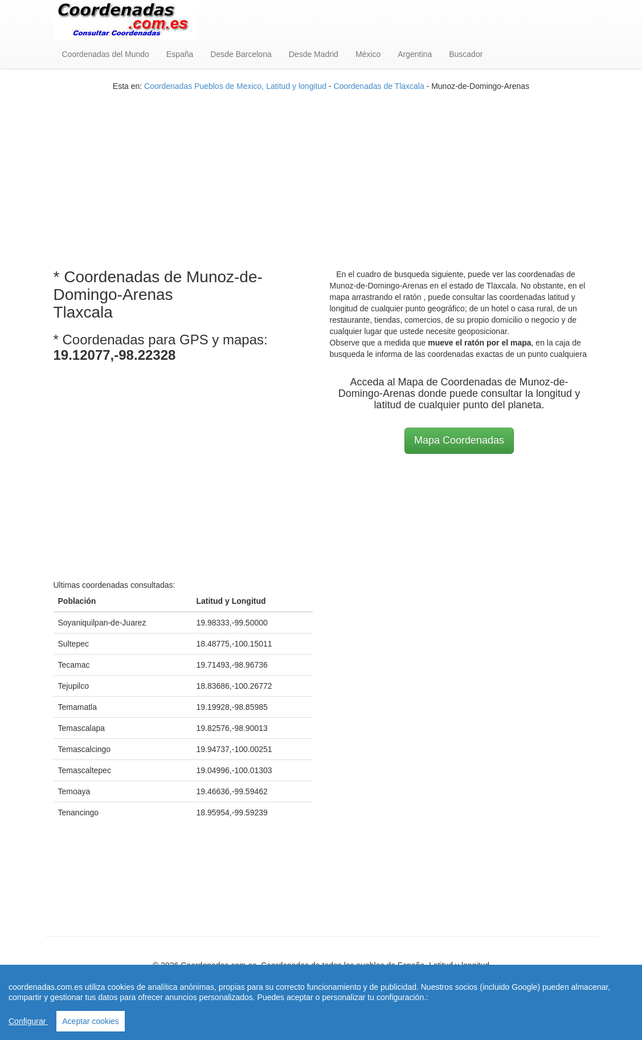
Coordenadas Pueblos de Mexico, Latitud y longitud (235, 86)
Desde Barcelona (240, 54)
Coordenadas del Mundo (105, 54)
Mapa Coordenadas (459, 440)
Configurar (28, 1021)
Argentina (415, 54)
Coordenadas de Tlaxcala (378, 86)
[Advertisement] (321, 171)
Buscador (465, 54)
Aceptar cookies (90, 1021)
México (368, 54)
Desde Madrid (313, 54)
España (179, 54)
